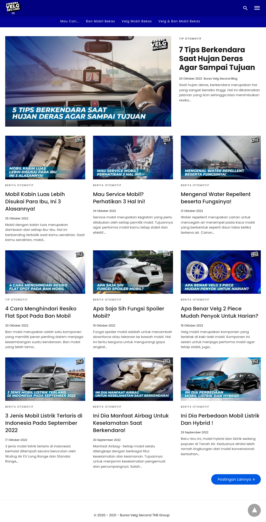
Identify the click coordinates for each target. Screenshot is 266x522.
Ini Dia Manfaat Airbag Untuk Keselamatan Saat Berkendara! (130, 415)
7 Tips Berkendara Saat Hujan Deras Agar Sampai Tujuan (217, 59)
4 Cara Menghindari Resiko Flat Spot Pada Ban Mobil (40, 304)
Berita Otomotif (19, 185)
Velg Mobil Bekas (137, 21)
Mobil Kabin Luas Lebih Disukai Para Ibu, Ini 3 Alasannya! (45, 198)
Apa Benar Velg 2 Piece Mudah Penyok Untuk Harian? (221, 304)
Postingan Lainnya (234, 471)
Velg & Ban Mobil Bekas (179, 21)
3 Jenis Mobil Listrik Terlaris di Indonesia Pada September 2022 (43, 415)
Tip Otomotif (190, 39)
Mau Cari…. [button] (69, 21)
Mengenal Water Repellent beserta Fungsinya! (215, 198)
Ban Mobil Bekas (100, 21)
